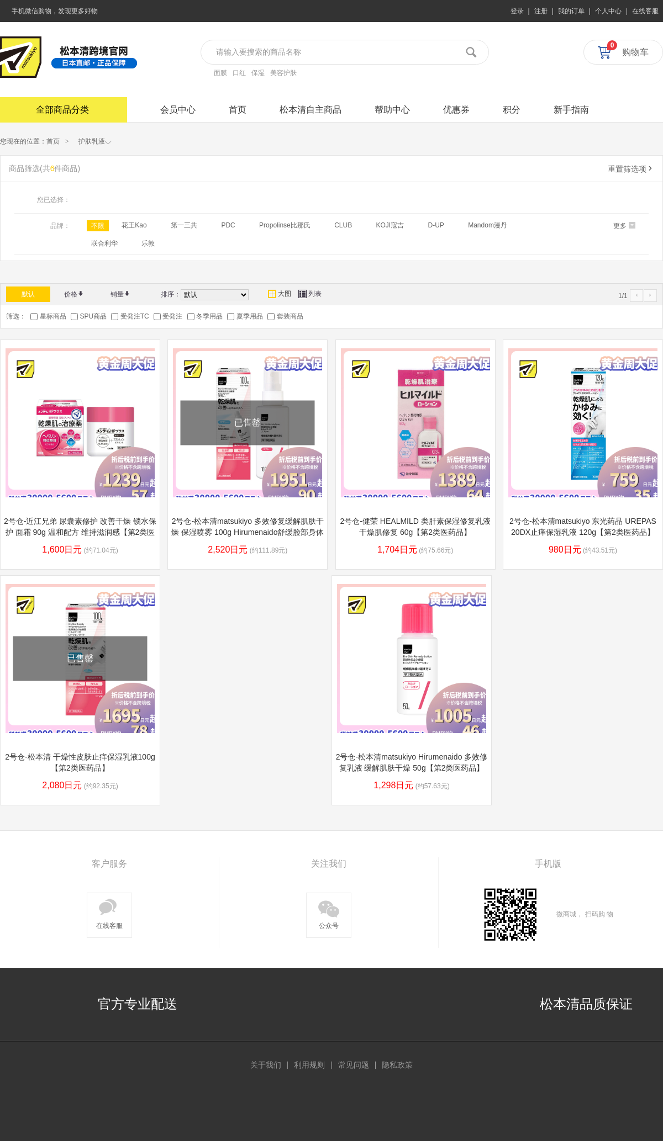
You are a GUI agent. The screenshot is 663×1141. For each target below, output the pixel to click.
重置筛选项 (631, 168)
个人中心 (608, 11)
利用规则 (309, 1064)
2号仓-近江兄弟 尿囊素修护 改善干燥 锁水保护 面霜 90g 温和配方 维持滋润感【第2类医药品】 (80, 532)
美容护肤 (283, 73)
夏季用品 (249, 316)
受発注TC (134, 316)
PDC (228, 225)
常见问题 (353, 1064)
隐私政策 (397, 1064)
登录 (517, 11)
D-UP (436, 225)
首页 (237, 109)
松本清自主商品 (310, 109)
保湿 (258, 73)
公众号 (328, 913)
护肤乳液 (95, 140)
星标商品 (53, 316)
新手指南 (571, 109)
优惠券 (456, 109)
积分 (511, 109)
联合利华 (104, 243)
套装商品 (290, 316)
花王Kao (134, 225)
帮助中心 (392, 109)
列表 (310, 294)
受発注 (172, 316)
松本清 (20, 57)
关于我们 (265, 1064)
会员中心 (178, 109)
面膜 (220, 73)
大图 (279, 294)
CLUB (343, 225)
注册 (541, 11)
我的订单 (571, 11)
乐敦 (148, 243)
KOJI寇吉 (390, 225)
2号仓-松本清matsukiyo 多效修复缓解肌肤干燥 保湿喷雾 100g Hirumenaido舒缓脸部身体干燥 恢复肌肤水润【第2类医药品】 (247, 532)
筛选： (16, 316)
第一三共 (184, 225)
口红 (239, 73)
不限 (97, 226)
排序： (171, 294)
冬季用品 (209, 316)
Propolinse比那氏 (285, 225)
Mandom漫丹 (487, 225)
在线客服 (645, 11)
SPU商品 (93, 316)
